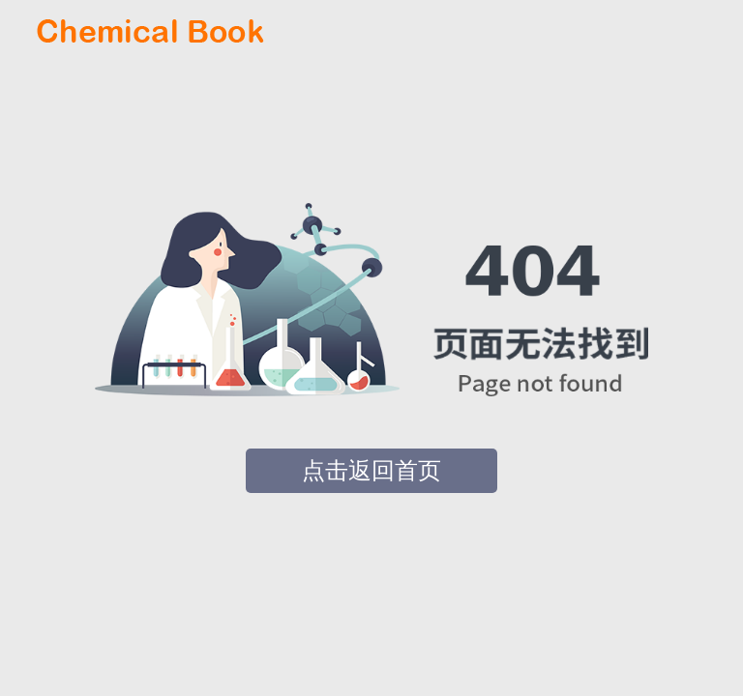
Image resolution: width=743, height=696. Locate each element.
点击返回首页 (371, 470)
